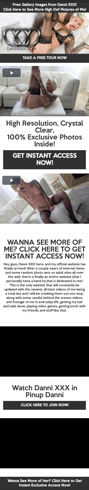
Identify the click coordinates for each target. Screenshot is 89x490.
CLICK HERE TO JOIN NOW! (44, 405)
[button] (11, 73)
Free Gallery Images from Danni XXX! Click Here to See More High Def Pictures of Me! (44, 7)
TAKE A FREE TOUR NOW (45, 58)
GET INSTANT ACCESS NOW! (45, 159)
